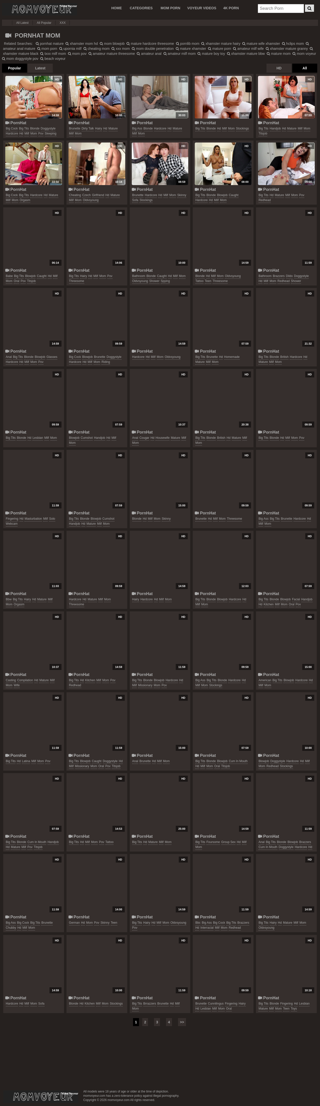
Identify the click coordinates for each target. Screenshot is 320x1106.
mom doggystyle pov (20, 59)
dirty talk (88, 128)
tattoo (199, 281)
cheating (75, 195)
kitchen (269, 604)
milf (26, 133)
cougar (144, 438)
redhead (264, 200)
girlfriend (98, 195)
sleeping (50, 133)
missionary (145, 685)
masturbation (33, 518)
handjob (275, 128)
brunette (74, 128)
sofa (135, 200)
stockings (242, 128)
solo (52, 518)
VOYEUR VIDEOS (201, 8)
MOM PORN (170, 8)
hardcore (12, 133)
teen (208, 281)
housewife (163, 438)
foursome (213, 842)
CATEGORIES (141, 8)
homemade (232, 357)
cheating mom (97, 49)
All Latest (22, 23)
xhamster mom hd (82, 44)
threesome (76, 281)
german (74, 922)
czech (86, 195)
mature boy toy (211, 54)
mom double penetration (153, 49)
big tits (24, 128)
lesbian (37, 438)
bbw (9, 599)
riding (106, 362)
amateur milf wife (248, 49)
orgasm (25, 200)
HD (279, 68)
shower (154, 281)
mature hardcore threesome (150, 44)
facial (296, 599)
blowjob (222, 195)
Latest (40, 68)
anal (9, 357)
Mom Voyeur (39, 9)
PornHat (15, 122)
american (264, 680)
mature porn (219, 49)
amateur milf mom (180, 54)
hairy (98, 128)
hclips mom (293, 44)
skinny (181, 195)
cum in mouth (238, 761)
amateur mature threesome (111, 54)
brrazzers (149, 1003)
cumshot (87, 438)
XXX (63, 23)
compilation (25, 680)
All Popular (44, 23)
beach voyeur (53, 59)
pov (41, 133)
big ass (137, 128)
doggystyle (48, 128)
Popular (14, 68)
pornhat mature (50, 44)
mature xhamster (191, 49)
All (304, 68)
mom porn (47, 49)
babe (9, 276)
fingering (12, 518)
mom (33, 133)
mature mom (278, 54)
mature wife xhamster (261, 44)
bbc (197, 922)
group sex (228, 842)
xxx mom (121, 49)
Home (116, 8)
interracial (207, 927)
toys (294, 1008)
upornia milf (70, 49)
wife (17, 685)
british (284, 357)
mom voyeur (304, 54)
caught (233, 195)
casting (11, 680)
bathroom (138, 276)
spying (165, 281)
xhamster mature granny (287, 49)
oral (17, 281)
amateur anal (149, 54)
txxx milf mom (53, 54)
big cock (12, 128)
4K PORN (231, 8)
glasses (51, 357)
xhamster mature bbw (246, 54)
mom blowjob (112, 44)
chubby (11, 927)
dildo (289, 276)
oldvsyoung (90, 200)
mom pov (77, 54)
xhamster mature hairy (220, 44)
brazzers (278, 276)
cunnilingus (216, 1003)
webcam (12, 523)
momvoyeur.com (40, 1096)
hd (21, 133)
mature (113, 128)
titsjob (262, 133)
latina (26, 761)
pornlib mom (188, 44)
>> (182, 1022)
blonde (34, 128)
